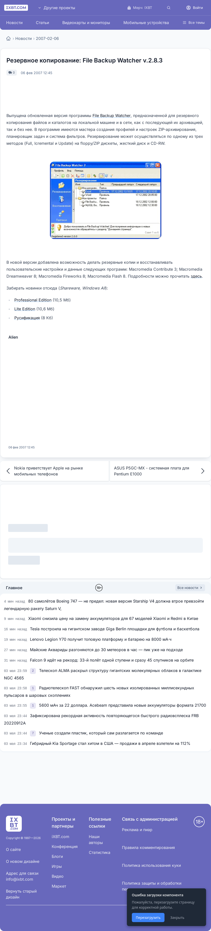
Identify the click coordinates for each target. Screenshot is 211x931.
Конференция (65, 846)
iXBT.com (60, 836)
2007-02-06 (47, 38)
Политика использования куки (151, 865)
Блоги (57, 856)
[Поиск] (169, 8)
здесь (196, 276)
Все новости (190, 587)
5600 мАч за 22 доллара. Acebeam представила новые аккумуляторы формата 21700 (122, 705)
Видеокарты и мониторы (86, 22)
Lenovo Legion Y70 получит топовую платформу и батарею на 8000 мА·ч (100, 639)
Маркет (59, 886)
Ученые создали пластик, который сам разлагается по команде (101, 732)
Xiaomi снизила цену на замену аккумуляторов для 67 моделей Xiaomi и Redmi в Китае (113, 618)
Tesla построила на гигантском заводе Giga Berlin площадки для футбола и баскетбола (114, 628)
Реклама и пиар (137, 829)
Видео (58, 876)
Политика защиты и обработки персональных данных (151, 886)
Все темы (194, 22)
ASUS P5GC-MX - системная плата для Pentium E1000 (160, 471)
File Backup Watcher (112, 115)
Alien (13, 337)
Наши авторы (96, 839)
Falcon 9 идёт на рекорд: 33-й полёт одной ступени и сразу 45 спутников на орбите (112, 660)
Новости (14, 22)
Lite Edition (24, 308)
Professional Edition (32, 299)
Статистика (99, 852)
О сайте (13, 849)
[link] (33, 670)
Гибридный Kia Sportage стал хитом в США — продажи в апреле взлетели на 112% (110, 743)
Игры (57, 866)
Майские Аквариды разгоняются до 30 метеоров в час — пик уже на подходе (106, 649)
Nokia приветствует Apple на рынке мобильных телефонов (43, 471)
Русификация (27, 317)
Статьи (42, 22)
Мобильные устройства (146, 22)
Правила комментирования (148, 847)
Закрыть (177, 917)
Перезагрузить (148, 917)
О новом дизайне (22, 861)
